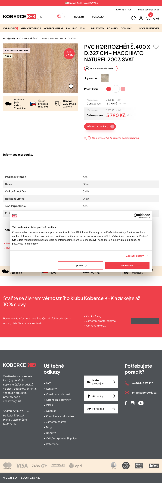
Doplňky (126, 28)
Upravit (81, 265)
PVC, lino (71, 28)
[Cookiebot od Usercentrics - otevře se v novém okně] (136, 215)
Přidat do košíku (97, 126)
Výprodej (9, 28)
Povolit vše (127, 265)
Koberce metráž (53, 28)
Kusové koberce (31, 28)
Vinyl (83, 28)
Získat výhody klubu (145, 324)
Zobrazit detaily (135, 255)
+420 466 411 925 (123, 9)
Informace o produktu (18, 156)
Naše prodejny (98, 382)
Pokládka (98, 16)
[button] (141, 18)
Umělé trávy (97, 28)
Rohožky (112, 28)
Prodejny (78, 16)
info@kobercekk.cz (148, 9)
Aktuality (97, 396)
